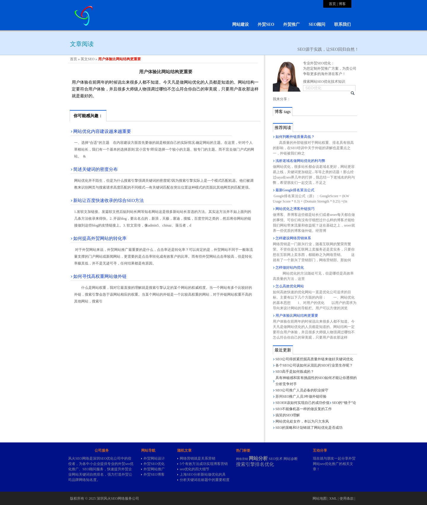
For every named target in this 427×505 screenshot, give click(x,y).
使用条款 (347, 498)
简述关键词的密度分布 (95, 169)
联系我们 (342, 24)
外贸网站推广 (154, 469)
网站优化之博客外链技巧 (295, 209)
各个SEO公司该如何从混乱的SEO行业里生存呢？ (314, 365)
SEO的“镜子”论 (344, 403)
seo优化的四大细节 (194, 469)
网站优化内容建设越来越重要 (102, 131)
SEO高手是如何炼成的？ (294, 371)
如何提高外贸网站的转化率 (100, 238)
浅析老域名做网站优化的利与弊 (300, 161)
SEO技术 (276, 459)
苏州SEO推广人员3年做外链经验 (301, 396)
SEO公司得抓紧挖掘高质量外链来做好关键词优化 (314, 359)
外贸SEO (266, 24)
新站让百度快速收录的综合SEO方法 (108, 200)
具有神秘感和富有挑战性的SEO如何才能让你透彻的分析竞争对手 (316, 381)
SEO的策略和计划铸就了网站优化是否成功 (309, 428)
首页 (332, 4)
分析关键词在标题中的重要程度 (205, 480)
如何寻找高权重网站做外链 (100, 276)
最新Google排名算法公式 (294, 190)
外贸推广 (291, 24)
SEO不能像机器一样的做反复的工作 (303, 409)
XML (333, 498)
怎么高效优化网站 (289, 286)
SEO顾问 (317, 24)
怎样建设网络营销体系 (293, 238)
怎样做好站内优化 (289, 267)
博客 (342, 4)
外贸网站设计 (154, 458)
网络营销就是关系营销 (197, 458)
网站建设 (240, 24)
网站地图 (320, 498)
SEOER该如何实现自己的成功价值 (302, 403)
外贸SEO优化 (154, 464)
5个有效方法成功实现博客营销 (204, 464)
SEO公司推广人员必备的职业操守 (302, 390)
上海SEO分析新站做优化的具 (203, 474)
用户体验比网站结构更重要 (296, 315)
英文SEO (88, 59)
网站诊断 (290, 459)
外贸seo (124, 464)
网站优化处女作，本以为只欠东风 (302, 421)
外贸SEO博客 (154, 474)
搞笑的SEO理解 (287, 415)
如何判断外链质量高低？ (295, 137)
